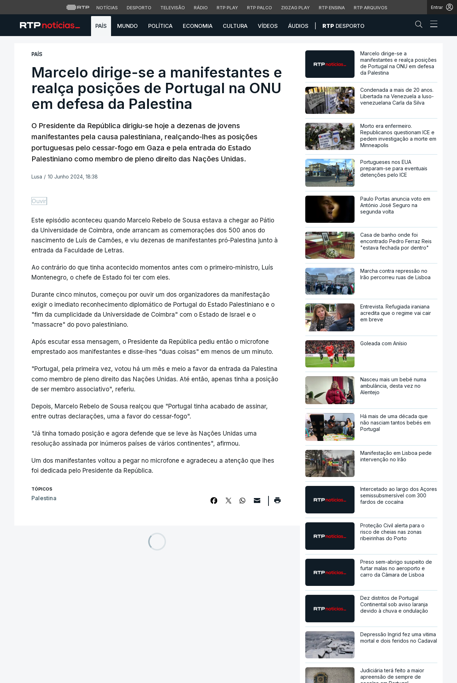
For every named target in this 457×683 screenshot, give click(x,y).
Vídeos (268, 25)
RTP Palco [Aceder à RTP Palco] (259, 7)
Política (160, 25)
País (101, 25)
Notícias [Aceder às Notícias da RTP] (107, 7)
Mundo (127, 25)
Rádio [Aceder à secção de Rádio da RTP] (201, 7)
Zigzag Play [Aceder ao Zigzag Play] (295, 7)
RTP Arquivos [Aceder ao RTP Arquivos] (370, 7)
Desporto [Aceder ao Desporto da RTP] (139, 7)
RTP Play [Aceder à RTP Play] (227, 7)
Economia (197, 25)
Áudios (298, 25)
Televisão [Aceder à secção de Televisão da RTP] (172, 7)
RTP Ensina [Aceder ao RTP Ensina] (332, 7)
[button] (420, 25)
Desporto (343, 25)
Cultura (235, 25)
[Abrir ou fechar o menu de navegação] (431, 25)
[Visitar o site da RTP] (77, 7)
